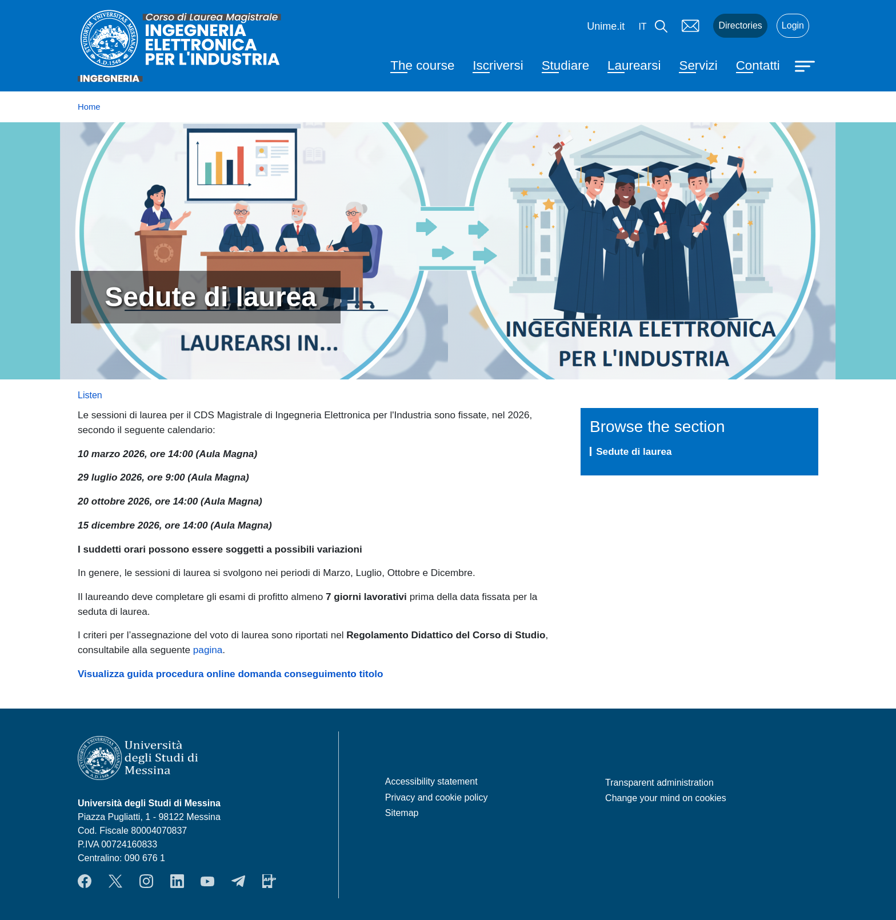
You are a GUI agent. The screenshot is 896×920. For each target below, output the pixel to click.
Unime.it (606, 26)
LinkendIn (177, 881)
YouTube (207, 881)
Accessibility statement (431, 781)
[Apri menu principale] (806, 65)
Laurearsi (634, 65)
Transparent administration (659, 782)
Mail (690, 26)
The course (422, 65)
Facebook (84, 881)
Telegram (238, 881)
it (642, 26)
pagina (207, 649)
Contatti (758, 65)
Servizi (698, 65)
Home (89, 106)
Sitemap (402, 813)
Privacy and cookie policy (436, 797)
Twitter (115, 881)
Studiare (565, 65)
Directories (740, 25)
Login (793, 25)
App (269, 881)
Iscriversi (498, 65)
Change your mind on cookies (665, 798)
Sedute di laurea (633, 451)
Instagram (146, 881)
